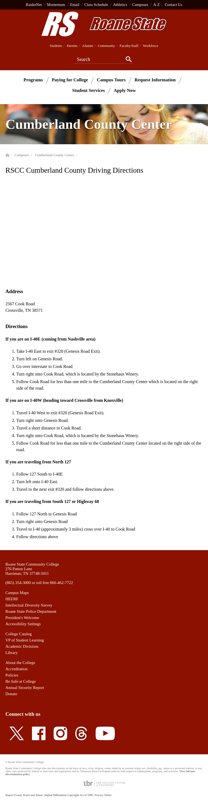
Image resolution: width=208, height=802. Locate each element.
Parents (72, 46)
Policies (11, 675)
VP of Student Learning (24, 640)
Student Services (88, 90)
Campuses (140, 4)
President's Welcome (22, 617)
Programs (33, 79)
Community (106, 46)
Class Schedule (96, 4)
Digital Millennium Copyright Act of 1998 (68, 795)
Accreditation (16, 669)
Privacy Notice (103, 795)
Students (56, 46)
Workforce (150, 46)
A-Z (156, 4)
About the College (20, 662)
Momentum (56, 4)
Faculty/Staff (129, 46)
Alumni (87, 46)
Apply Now (125, 90)
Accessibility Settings (23, 624)
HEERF (11, 599)
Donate (11, 694)
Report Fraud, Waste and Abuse (24, 795)
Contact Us (173, 4)
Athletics (120, 4)
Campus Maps (17, 593)
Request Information (155, 79)
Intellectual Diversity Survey (28, 605)
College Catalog (18, 634)
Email (74, 4)
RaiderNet (34, 4)
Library (11, 652)
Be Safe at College (20, 681)
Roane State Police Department (30, 611)
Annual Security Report (24, 687)
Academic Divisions (21, 646)
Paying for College (70, 79)
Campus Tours (111, 79)
